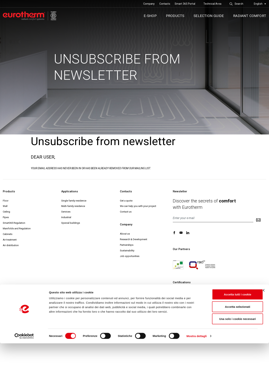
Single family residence (73, 200)
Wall (5, 206)
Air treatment (10, 239)
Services (65, 211)
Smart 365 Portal (185, 3)
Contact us (126, 211)
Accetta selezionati (228, 332)
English (260, 3)
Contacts (164, 3)
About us (125, 233)
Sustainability (127, 250)
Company (149, 3)
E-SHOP (150, 16)
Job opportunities (129, 256)
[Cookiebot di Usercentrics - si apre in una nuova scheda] (24, 362)
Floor (5, 200)
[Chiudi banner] (263, 316)
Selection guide (209, 16)
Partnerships (126, 245)
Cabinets (7, 234)
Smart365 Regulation (14, 222)
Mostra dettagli (196, 361)
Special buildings (70, 222)
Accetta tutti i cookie (228, 320)
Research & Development (133, 239)
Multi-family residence (73, 206)
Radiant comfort (249, 16)
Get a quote (126, 200)
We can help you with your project (138, 206)
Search (236, 3)
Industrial (66, 217)
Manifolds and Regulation (17, 228)
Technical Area (212, 3)
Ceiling (6, 211)
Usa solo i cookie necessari (228, 344)
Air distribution (11, 245)
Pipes (6, 217)
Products (175, 16)
